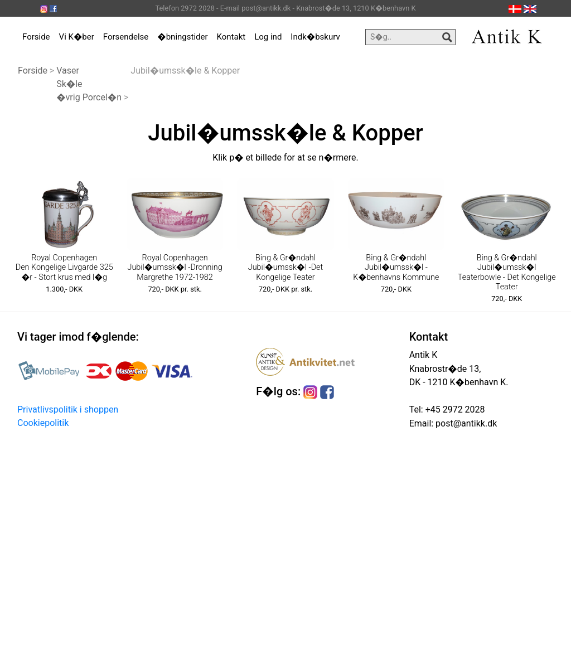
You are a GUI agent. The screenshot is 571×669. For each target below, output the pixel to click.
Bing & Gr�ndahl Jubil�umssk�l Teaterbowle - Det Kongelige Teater (507, 272)
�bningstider (182, 37)
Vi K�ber (76, 37)
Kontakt (231, 37)
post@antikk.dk (465, 423)
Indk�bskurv (315, 37)
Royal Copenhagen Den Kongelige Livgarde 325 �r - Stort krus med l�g (64, 267)
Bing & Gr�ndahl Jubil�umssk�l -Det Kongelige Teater (285, 267)
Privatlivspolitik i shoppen (67, 409)
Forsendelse (126, 37)
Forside (36, 37)
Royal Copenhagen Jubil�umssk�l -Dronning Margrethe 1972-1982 (175, 267)
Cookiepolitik (43, 423)
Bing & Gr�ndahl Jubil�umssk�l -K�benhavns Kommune (396, 267)
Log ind (268, 37)
